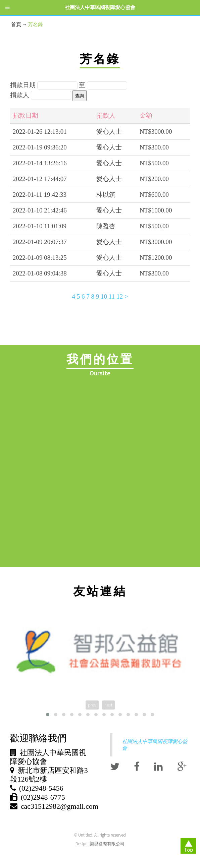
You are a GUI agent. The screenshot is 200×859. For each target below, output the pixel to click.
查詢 (79, 95)
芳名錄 (35, 24)
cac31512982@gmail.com (59, 806)
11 (112, 296)
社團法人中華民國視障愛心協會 (100, 7)
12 (120, 296)
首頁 (16, 24)
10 (105, 296)
